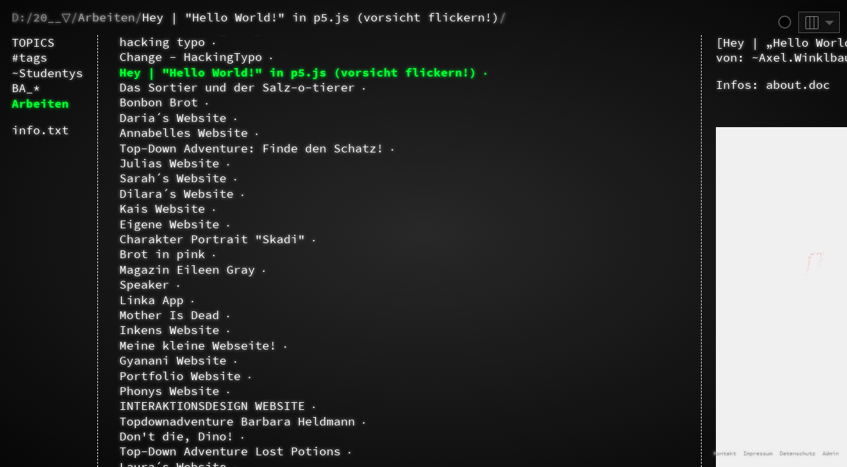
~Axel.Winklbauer (404, 57)
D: (19, 17)
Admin (830, 453)
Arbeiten (106, 17)
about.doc (394, 84)
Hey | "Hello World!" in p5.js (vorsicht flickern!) (320, 17)
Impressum (757, 453)
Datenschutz (797, 453)
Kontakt (724, 453)
